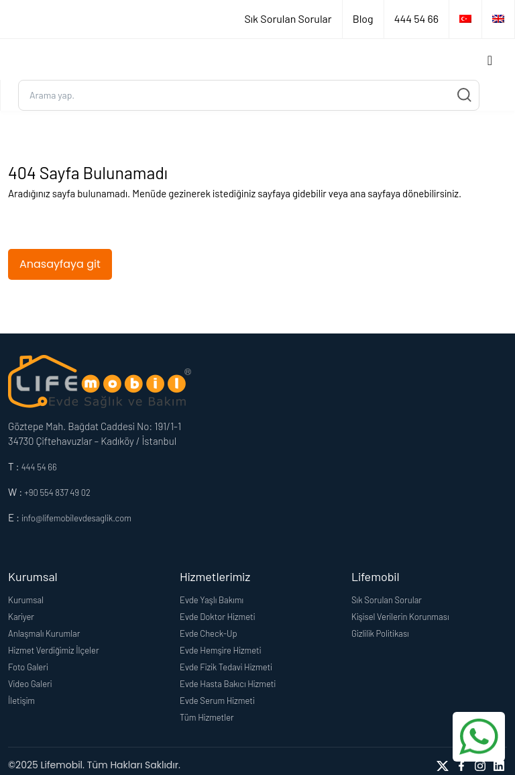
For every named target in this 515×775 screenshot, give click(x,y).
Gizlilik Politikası (380, 633)
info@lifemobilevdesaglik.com (76, 518)
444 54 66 (416, 18)
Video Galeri (30, 683)
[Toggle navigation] (489, 59)
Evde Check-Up (208, 633)
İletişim (21, 700)
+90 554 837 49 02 (57, 492)
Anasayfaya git (60, 264)
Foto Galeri (28, 667)
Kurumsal (26, 600)
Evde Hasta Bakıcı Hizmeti (228, 683)
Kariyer (21, 616)
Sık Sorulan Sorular (287, 18)
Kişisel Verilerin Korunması (400, 616)
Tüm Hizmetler (207, 717)
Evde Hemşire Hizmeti (220, 650)
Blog (363, 18)
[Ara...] (248, 95)
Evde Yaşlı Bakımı (211, 600)
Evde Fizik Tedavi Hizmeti (226, 667)
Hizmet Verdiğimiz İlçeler (53, 650)
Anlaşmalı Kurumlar (44, 633)
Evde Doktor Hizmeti (217, 616)
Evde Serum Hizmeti (217, 700)
